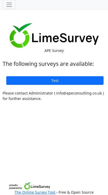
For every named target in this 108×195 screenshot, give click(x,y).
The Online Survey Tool (35, 192)
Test (55, 80)
